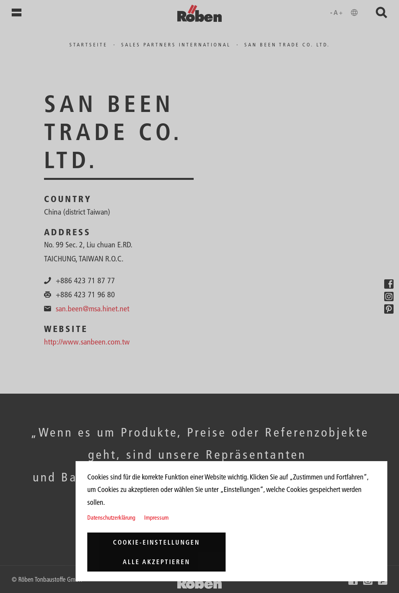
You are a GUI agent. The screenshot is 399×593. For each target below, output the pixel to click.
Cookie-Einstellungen (156, 542)
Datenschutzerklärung (111, 517)
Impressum (156, 517)
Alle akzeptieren (156, 562)
